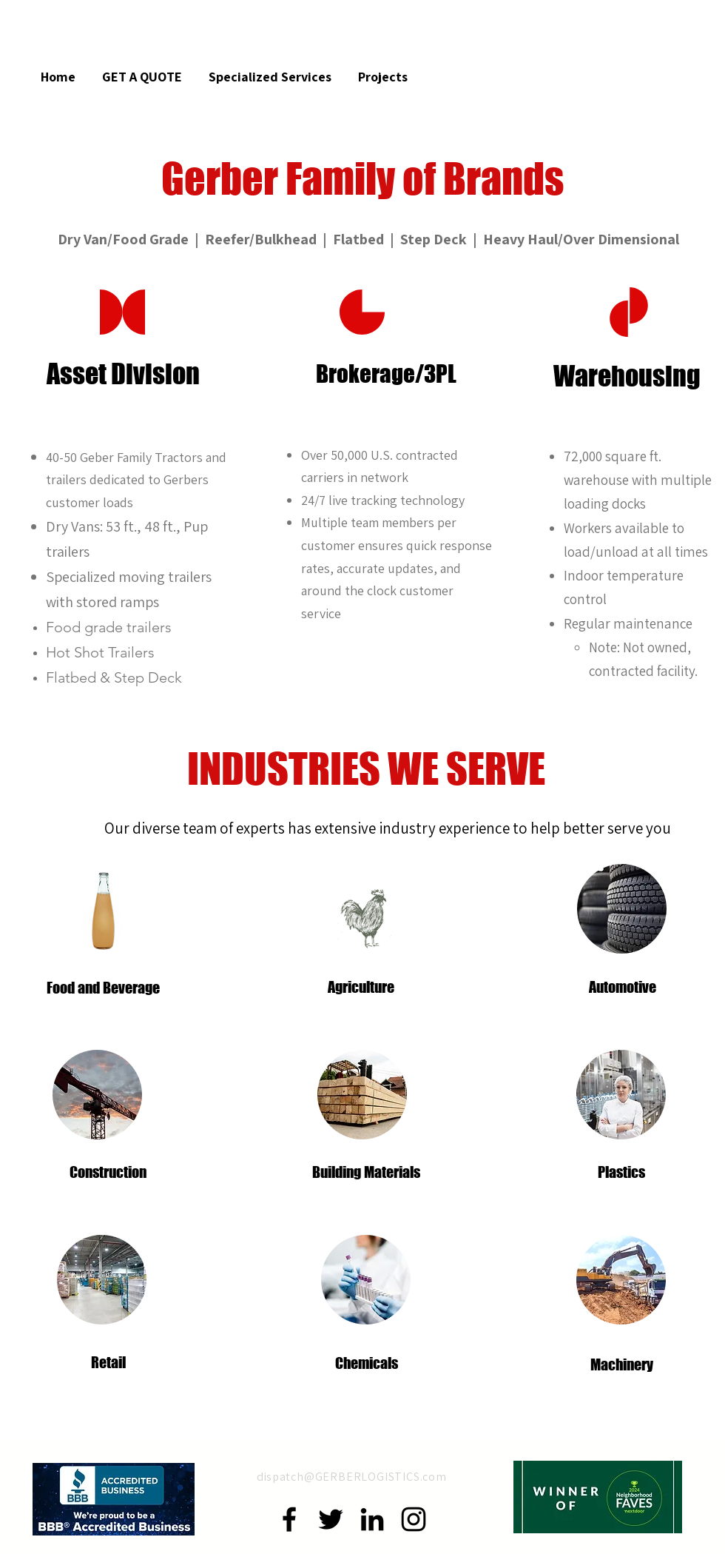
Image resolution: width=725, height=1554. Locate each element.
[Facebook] (289, 1519)
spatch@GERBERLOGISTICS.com (356, 1476)
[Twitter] (330, 1519)
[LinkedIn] (372, 1519)
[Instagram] (413, 1519)
